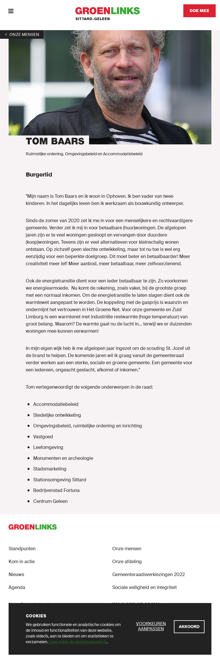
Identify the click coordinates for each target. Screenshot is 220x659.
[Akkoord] (189, 626)
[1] (22, 34)
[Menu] (10, 10)
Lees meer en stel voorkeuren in (78, 641)
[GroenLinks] (110, 10)
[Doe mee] (199, 10)
